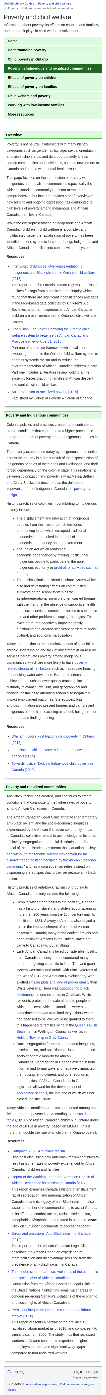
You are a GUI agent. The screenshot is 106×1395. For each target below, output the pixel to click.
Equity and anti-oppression (40, 1384)
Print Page (17, 1372)
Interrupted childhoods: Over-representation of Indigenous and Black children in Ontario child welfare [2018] (53, 272)
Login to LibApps (86, 1372)
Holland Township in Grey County (42, 1038)
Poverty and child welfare (55, 3)
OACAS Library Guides (19, 3)
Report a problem (85, 1377)
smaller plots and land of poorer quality (59, 982)
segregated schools (32, 1093)
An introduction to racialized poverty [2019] (45, 392)
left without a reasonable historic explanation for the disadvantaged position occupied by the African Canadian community (51, 860)
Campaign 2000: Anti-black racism (38, 1151)
